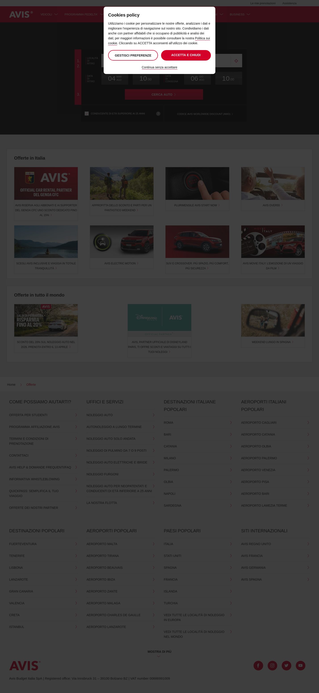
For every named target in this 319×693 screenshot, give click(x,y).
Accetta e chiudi (186, 55)
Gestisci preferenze (132, 55)
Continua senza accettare (159, 67)
